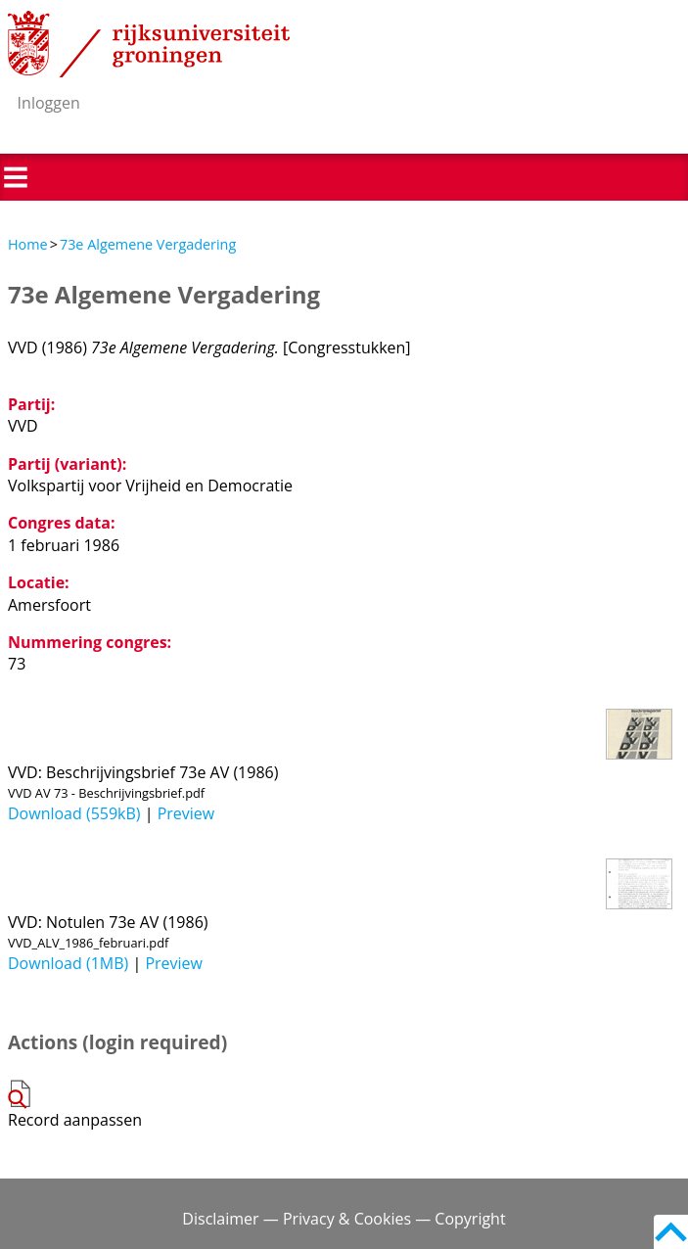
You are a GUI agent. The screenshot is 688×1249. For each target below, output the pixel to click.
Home (28, 244)
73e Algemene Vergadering (148, 244)
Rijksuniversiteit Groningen (149, 44)
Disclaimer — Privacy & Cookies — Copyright (343, 1218)
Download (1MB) (68, 963)
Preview (186, 813)
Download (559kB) (74, 813)
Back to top (671, 1232)
